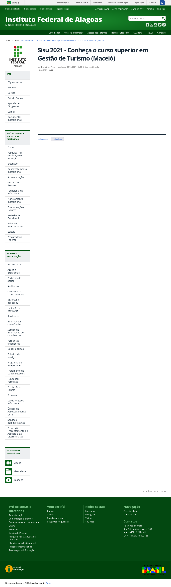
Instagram (155, 25)
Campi (50, 514)
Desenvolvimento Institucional (24, 522)
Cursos (50, 511)
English (161, 9)
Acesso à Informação (73, 32)
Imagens (18, 479)
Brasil (15, 2)
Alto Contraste (120, 9)
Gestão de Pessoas (18, 533)
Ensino (12, 525)
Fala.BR (149, 32)
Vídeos (38, 41)
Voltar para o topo (156, 491)
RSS (164, 25)
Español (151, 9)
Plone (48, 583)
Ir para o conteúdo (13, 9)
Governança (54, 32)
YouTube (151, 25)
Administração (16, 515)
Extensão (13, 529)
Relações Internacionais (20, 546)
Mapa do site (137, 9)
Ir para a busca (47, 9)
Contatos (161, 32)
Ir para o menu (31, 9)
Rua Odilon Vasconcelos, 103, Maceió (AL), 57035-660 (138, 530)
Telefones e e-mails (133, 525)
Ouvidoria (137, 32)
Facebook (147, 25)
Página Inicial (27, 41)
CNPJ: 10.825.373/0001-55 (136, 535)
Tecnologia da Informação (22, 550)
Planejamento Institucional (22, 543)
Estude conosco (55, 518)
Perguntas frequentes (58, 521)
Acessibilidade (102, 9)
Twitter (159, 25)
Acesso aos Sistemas (97, 32)
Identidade (20, 471)
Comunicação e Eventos (21, 518)
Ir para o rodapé (64, 9)
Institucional (57, 139)
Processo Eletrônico (120, 32)
